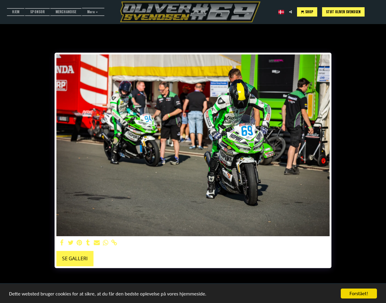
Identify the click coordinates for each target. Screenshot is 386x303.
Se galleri (75, 258)
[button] (290, 12)
